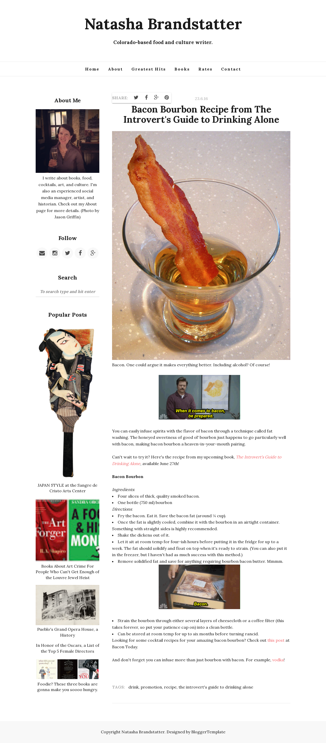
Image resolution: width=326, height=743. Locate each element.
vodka (278, 659)
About (115, 69)
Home (92, 69)
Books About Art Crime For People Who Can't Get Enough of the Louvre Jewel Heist (67, 572)
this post (275, 640)
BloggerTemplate (208, 731)
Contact (231, 69)
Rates (205, 69)
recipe (170, 687)
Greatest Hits (148, 69)
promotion (151, 687)
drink (133, 687)
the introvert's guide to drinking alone (216, 687)
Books (182, 69)
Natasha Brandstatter (163, 23)
